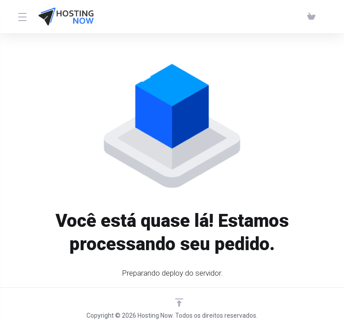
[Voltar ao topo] (179, 302)
